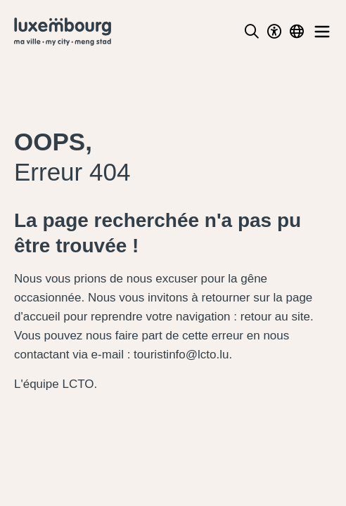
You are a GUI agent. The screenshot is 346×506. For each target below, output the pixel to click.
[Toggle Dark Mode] (274, 31)
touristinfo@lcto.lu (181, 354)
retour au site (275, 316)
